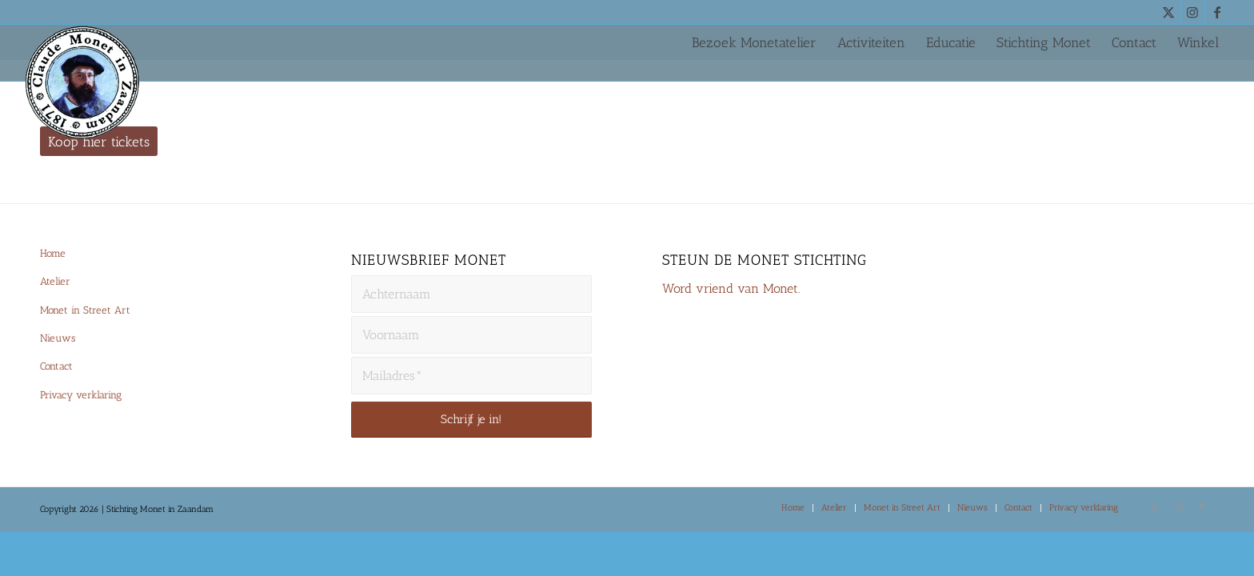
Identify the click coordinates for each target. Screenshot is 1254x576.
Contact (56, 366)
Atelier (55, 281)
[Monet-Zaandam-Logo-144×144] (82, 85)
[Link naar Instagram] (1192, 12)
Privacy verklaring (81, 395)
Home (53, 253)
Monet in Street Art (85, 310)
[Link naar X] (1168, 12)
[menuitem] (754, 43)
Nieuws (57, 338)
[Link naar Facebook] (1217, 12)
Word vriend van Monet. (731, 288)
